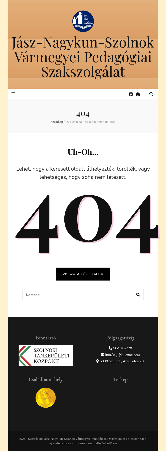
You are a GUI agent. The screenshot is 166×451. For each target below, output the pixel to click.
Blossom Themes (75, 443)
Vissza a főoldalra (82, 274)
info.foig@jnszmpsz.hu (122, 354)
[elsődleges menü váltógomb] (13, 94)
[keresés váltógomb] (151, 94)
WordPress (109, 443)
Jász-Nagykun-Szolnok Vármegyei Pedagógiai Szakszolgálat (83, 56)
